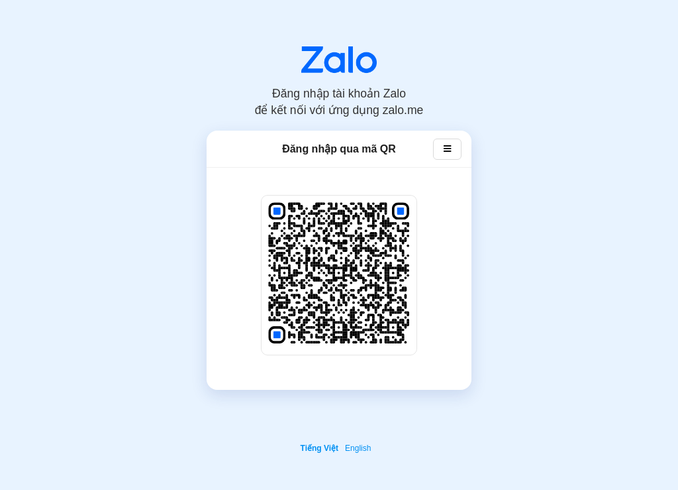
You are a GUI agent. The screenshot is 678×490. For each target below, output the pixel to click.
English (358, 448)
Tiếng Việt (320, 448)
